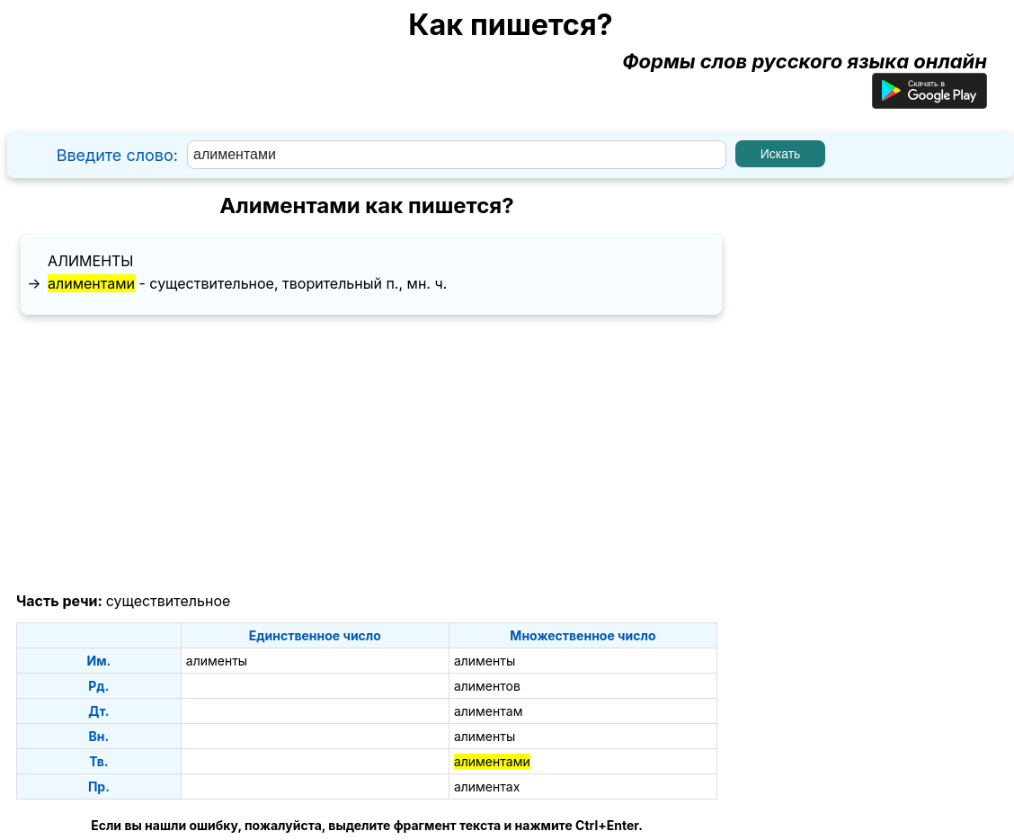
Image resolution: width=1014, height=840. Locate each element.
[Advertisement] (366, 454)
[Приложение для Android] (929, 101)
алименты (90, 261)
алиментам (488, 711)
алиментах (487, 786)
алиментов (487, 685)
